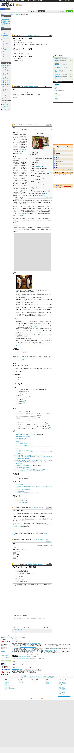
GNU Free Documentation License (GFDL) (28, 647)
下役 (29, 44)
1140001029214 (38, 166)
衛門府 (18, 94)
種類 (33, 152)
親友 (17, 520)
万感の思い (58, 153)
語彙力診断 (5, 107)
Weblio (13, 651)
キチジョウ (19, 92)
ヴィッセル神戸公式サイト (22, 443)
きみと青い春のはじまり (19, 516)
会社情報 (47, 682)
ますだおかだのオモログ (22, 428)
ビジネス (4, 31)
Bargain (57, 157)
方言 (3, 59)
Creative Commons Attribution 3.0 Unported (26, 658)
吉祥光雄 (56, 99)
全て (2, 30)
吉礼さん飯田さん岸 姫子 (60, 90)
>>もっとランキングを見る (67, 169)
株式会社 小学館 (15, 639)
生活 (3, 48)
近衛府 (14, 94)
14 (40, 332)
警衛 (37, 44)
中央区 (20, 134)
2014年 (16, 198)
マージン (17, 210)
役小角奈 (57, 67)
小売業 (36, 164)
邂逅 (56, 167)
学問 (3, 44)
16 (23, 359)
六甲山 (28, 218)
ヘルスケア (5, 49)
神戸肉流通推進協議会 (20, 491)
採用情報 (47, 683)
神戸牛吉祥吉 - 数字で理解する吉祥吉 (24, 450)
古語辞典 (34, 0)
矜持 (56, 159)
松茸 (24, 168)
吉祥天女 (17, 579)
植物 (22, 576)
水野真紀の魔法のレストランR (23, 422)
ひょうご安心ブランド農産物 (22, 478)
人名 (3, 57)
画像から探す (21, 682)
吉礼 (56, 88)
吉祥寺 (19, 570)
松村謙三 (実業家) (59, 161)
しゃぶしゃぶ (23, 208)
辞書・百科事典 (10, 14)
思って (20, 520)
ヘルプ (72, 0)
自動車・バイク (6, 38)
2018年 (40, 202)
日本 (38, 155)
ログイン (61, 0)
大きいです (26, 570)
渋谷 (16, 570)
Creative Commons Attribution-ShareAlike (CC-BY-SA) (30, 650)
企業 (23, 139)
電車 (3, 36)
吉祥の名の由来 (58, 61)
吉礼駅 (56, 91)
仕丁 (45, 44)
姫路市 (25, 323)
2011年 (17, 299)
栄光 (56, 78)
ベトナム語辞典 (62, 692)
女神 (23, 579)
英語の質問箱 (5, 106)
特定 (56, 155)
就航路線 (57, 64)
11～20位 (61, 146)
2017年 (17, 334)
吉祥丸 (56, 98)
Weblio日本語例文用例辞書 (20, 564)
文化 (3, 46)
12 (34, 326)
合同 (56, 151)
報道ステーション (20, 413)
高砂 (14, 518)
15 (16, 345)
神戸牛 (16, 136)
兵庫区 (14, 162)
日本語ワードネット (15, 669)
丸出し (32, 573)
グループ (19, 518)
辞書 (2, 0)
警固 (32, 94)
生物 (3, 54)
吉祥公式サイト (21, 463)
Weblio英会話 (6, 104)
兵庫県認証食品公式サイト (22, 438)
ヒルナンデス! (20, 411)
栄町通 (44, 158)
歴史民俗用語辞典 (18, 86)
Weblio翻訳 (61, 684)
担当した (35, 94)
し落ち (18, 573)
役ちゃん (57, 76)
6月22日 (36, 422)
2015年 (17, 312)
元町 (18, 167)
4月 (26, 192)
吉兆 (22, 53)
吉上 (16, 97)
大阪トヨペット (28, 393)
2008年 (24, 192)
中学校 (44, 518)
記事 (27, 516)
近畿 (19, 327)
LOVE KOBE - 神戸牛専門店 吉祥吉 (23, 489)
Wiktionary (48, 541)
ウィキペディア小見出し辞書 (21, 507)
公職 (26, 581)
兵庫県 (36, 158)
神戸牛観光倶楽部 (19, 484)
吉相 (56, 85)
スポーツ (4, 52)
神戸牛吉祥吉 (22, 442)
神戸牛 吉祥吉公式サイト (21, 499)
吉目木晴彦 (57, 84)
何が (21, 571)
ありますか (24, 571)
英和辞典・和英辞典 (62, 683)
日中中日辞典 (22, 0)
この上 (16, 42)
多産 (56, 74)
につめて (29, 94)
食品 (3, 56)
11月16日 (29, 420)
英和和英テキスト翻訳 (19, 615)
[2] (18, 487)
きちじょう (17, 60)
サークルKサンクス (27, 321)
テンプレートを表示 (48, 197)
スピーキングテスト (7, 109)
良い (16, 551)
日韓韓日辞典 (29, 0)
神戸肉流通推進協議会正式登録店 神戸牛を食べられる (27, 492)
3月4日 (20, 334)
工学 (3, 41)
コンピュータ (5, 35)
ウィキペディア (18, 124)
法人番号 (32, 166)
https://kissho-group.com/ (40, 195)
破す (56, 70)
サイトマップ (7, 687)
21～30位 (66, 146)
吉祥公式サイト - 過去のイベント (24, 465)
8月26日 (34, 415)
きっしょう (26, 53)
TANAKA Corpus (4, 655)
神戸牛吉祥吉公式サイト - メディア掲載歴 (36, 469)
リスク (39, 211)
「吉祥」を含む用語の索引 (19, 629)
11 (33, 326)
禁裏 (32, 44)
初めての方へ (65, 8)
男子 (23, 518)
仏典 (28, 227)
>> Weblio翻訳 (70, 172)
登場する (32, 518)
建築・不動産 (5, 43)
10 (31, 326)
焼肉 (19, 137)
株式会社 (36, 152)
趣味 (3, 51)
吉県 (56, 87)
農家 (31, 356)
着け (21, 573)
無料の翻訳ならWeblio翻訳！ (20, 5)
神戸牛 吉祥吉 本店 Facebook (22, 502)
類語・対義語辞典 (8, 0)
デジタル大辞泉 (17, 14)
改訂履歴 (49, 651)
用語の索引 (30, 35)
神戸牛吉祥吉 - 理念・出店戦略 (23, 467)
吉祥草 (17, 576)
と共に (28, 518)
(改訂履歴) (27, 644)
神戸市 (38, 158)
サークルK (43, 325)
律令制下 (17, 581)
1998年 (36, 162)
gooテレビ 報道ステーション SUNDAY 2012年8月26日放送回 (29, 470)
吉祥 (46, 651)
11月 (20, 299)
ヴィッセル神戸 (16, 151)
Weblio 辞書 (67, 0)
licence (24, 675)
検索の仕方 (7, 682)
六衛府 (26, 44)
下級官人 (39, 94)
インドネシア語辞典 (62, 689)
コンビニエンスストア (35, 325)
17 (22, 394)
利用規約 (6, 684)
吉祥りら (56, 96)
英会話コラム (5, 102)
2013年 (17, 304)
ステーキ (30, 206)
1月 (18, 198)
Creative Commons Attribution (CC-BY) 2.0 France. (27, 656)
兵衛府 (21, 94)
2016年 (17, 328)
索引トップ (25, 35)
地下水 (37, 218)
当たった (41, 44)
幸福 (17, 227)
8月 (19, 338)
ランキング (35, 35)
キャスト (18, 424)
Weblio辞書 (16, 645)
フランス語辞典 (62, 688)
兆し (19, 53)
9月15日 (29, 411)
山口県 (24, 229)
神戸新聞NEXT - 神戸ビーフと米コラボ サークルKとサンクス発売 (30, 455)
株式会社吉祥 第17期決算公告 (24, 436)
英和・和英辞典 (16, 0)
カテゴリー (39, 124)
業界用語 (4, 33)
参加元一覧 (71, 8)
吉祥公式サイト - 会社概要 (28, 434)
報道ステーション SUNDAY (22, 415)
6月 (19, 304)
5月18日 (20, 321)
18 (40, 415)
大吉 (31, 42)
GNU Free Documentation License (33, 643)
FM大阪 (17, 417)
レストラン (23, 136)
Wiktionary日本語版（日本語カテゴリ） (23, 539)
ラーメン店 (15, 137)
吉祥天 (17, 559)
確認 (56, 163)
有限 (56, 148)
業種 (33, 164)
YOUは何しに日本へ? (21, 426)
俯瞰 (56, 165)
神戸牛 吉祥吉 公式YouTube (22, 445)
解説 (44, 516)
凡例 (38, 35)
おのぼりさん (28, 573)
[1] (28, 428)
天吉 (16, 574)
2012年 (17, 302)
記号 (2, 98)
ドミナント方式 (30, 213)
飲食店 (16, 139)
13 (36, 326)
